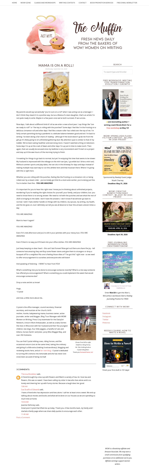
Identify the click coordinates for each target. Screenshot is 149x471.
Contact (82, 3)
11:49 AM (25, 414)
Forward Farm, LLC (86, 352)
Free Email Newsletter (127, 3)
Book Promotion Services (101, 3)
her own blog (45, 350)
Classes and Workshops (44, 3)
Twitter (105, 319)
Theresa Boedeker (28, 374)
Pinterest (106, 322)
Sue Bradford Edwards (30, 389)
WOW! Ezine (26, 3)
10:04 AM (25, 402)
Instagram (106, 316)
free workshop (112, 128)
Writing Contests (67, 3)
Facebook (106, 313)
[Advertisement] (117, 409)
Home (14, 3)
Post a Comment (23, 417)
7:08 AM (24, 386)
